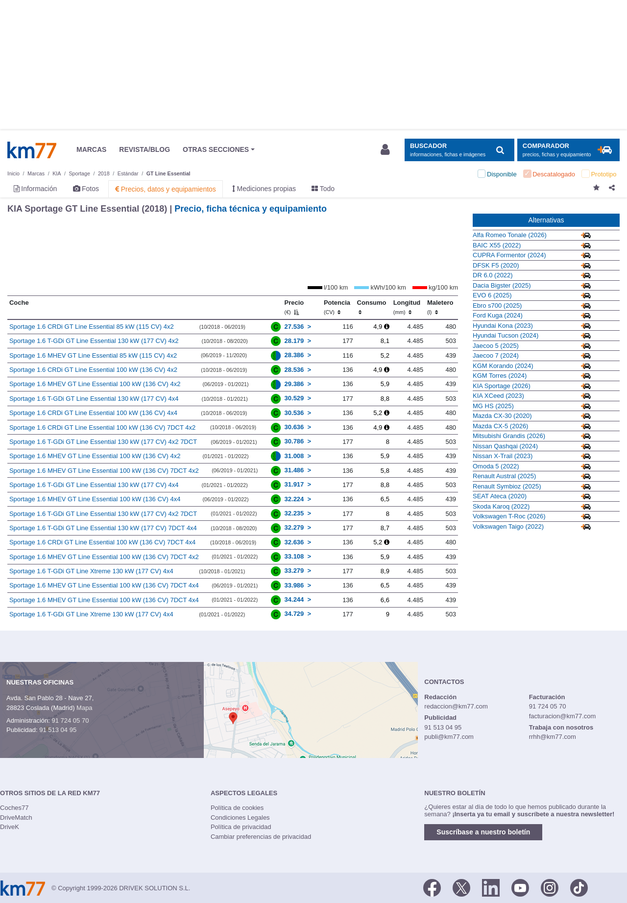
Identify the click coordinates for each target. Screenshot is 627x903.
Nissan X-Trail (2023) (502, 456)
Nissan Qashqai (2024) (505, 446)
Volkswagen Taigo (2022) (508, 526)
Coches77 (14, 807)
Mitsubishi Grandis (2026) (509, 435)
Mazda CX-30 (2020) (502, 415)
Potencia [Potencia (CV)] (337, 307)
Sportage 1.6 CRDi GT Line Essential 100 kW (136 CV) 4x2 (93, 369)
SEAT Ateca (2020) (500, 496)
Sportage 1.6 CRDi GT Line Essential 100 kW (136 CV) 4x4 (93, 412)
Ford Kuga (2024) (498, 315)
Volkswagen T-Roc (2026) (509, 516)
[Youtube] (520, 887)
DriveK (9, 826)
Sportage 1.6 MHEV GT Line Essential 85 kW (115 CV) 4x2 (93, 355)
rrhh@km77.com (552, 736)
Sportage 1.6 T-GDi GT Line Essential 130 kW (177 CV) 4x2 (94, 340)
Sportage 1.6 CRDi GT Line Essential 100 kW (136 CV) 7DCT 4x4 (102, 542)
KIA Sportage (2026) (502, 386)
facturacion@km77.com (562, 716)
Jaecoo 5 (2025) (496, 345)
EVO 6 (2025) (492, 295)
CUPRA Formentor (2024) (509, 255)
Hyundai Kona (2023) (503, 325)
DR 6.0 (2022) (493, 275)
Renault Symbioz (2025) (507, 486)
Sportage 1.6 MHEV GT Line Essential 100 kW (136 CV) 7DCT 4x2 (104, 470)
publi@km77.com (449, 736)
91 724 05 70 (70, 720)
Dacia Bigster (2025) (502, 285)
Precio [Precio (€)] (294, 307)
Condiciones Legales (240, 817)
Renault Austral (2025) (504, 476)
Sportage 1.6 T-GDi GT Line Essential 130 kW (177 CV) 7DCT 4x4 (103, 528)
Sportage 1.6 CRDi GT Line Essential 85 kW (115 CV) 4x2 (91, 326)
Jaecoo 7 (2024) (496, 355)
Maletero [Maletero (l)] (440, 307)
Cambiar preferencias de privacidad (261, 836)
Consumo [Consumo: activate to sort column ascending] (371, 307)
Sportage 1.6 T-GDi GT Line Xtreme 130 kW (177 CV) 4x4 (91, 571)
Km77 (32, 150)
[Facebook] (432, 887)
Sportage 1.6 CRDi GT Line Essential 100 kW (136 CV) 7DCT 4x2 (102, 427)
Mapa (84, 707)
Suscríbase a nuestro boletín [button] (483, 832)
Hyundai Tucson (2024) (505, 335)
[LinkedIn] (491, 887)
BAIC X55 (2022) (497, 245)
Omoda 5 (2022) (496, 466)
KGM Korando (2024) (503, 365)
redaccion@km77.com (456, 706)
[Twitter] (461, 887)
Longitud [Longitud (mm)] (407, 307)
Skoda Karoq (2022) (501, 506)
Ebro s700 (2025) (497, 305)
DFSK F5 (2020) (496, 265)
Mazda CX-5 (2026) (500, 426)
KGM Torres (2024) (500, 375)
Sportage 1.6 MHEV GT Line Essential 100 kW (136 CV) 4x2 (94, 384)
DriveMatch (16, 817)
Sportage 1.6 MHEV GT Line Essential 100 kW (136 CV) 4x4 (94, 499)
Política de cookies (237, 807)
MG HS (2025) (493, 406)
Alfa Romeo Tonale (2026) (510, 235)
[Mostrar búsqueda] (459, 150)
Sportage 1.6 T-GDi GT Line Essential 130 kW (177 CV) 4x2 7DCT (103, 441)
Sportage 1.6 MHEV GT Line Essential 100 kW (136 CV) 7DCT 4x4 (104, 585)
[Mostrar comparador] (568, 150)
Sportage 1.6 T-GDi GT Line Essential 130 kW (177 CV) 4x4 (94, 398)
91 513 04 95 (57, 729)
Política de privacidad (241, 826)
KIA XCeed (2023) (498, 395)
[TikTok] (579, 887)
